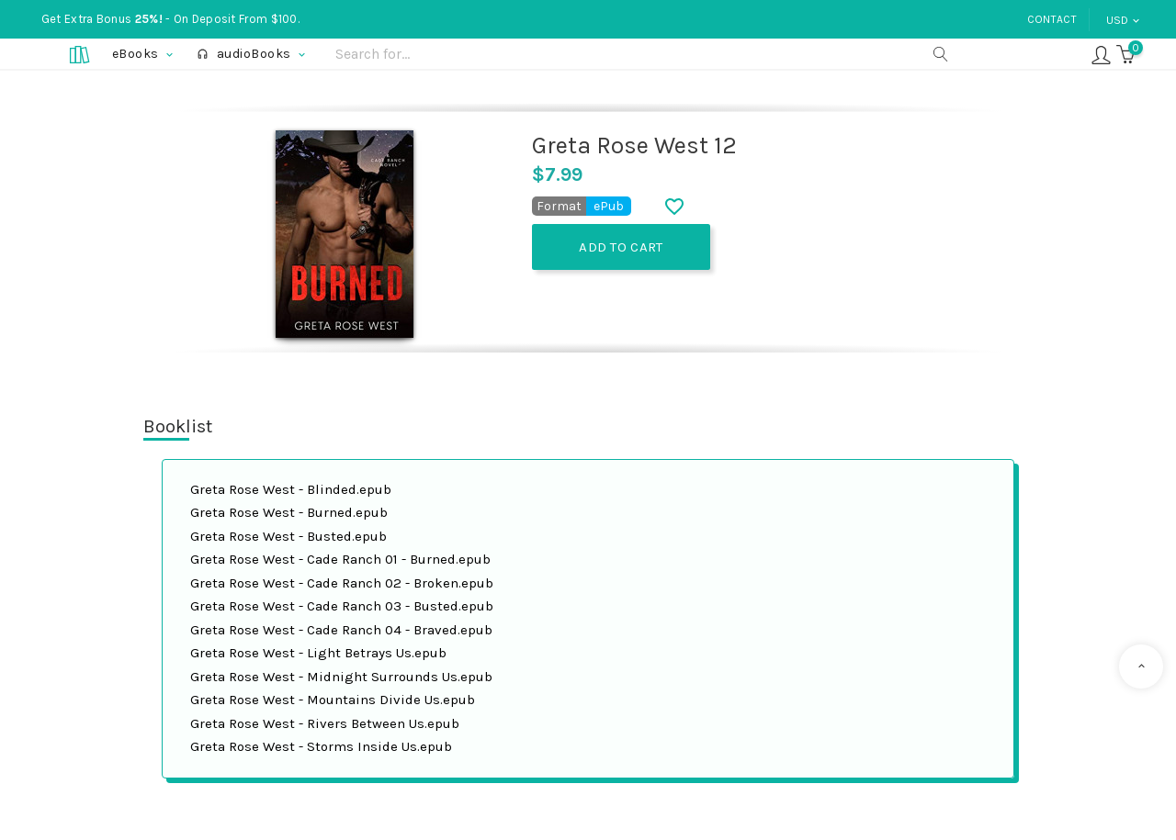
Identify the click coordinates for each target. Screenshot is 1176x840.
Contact (1052, 19)
